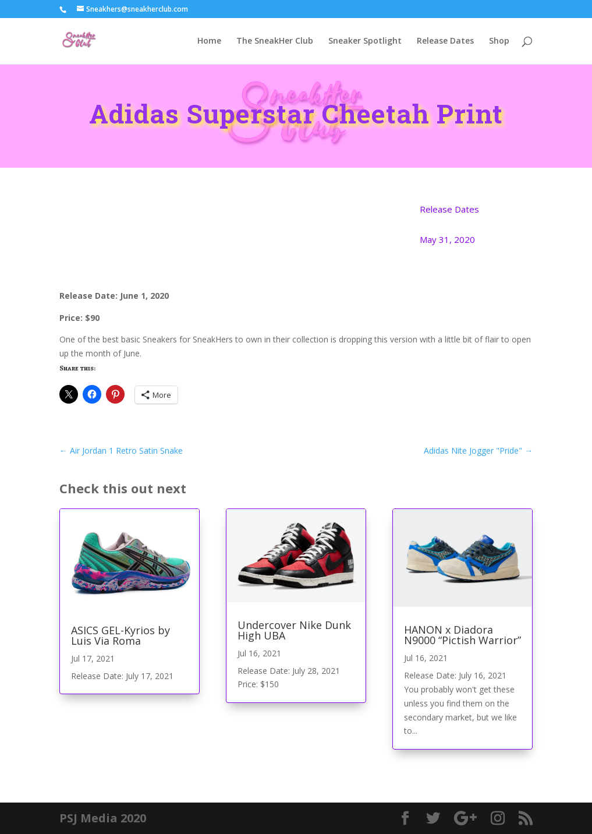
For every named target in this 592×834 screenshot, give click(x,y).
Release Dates (445, 41)
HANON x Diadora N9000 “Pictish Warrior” (462, 635)
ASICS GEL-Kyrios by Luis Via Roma (120, 635)
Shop (499, 41)
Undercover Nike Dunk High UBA (294, 630)
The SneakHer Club (274, 41)
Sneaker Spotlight (365, 41)
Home (209, 41)
